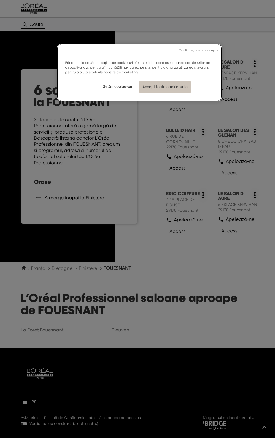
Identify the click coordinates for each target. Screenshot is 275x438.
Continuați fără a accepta (198, 50)
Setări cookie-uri (117, 87)
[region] (139, 72)
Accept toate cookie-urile (165, 87)
